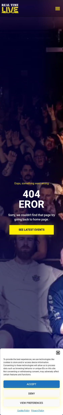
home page (40, 219)
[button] (58, 352)
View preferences (31, 402)
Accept (31, 384)
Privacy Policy (37, 410)
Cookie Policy (23, 410)
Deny (31, 393)
